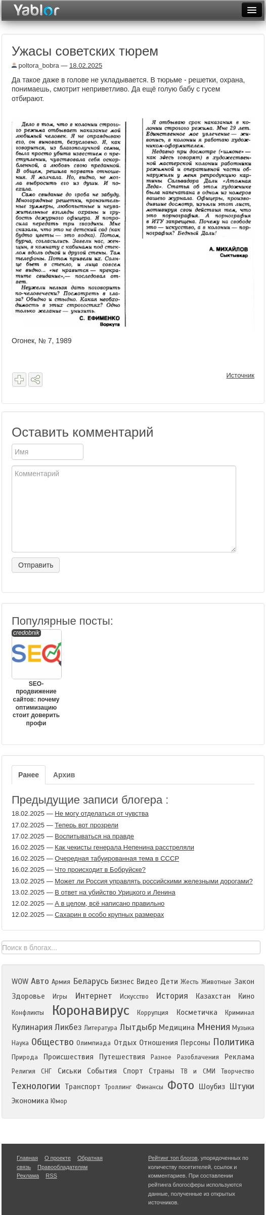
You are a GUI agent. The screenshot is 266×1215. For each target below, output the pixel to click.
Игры (60, 997)
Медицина (177, 1027)
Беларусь (90, 981)
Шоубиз (212, 1086)
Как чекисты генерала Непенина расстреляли (124, 847)
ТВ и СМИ (198, 1071)
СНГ (46, 1071)
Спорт (133, 1071)
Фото (180, 1085)
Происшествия (68, 1056)
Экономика (30, 1100)
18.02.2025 (85, 65)
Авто (40, 981)
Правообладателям (62, 1167)
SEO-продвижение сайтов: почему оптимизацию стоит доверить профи (36, 678)
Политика (233, 1042)
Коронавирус (90, 1010)
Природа (25, 1057)
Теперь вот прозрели (86, 825)
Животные (216, 982)
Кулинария (32, 1027)
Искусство (134, 997)
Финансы (149, 1087)
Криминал (239, 1013)
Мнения (213, 1027)
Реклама (239, 1056)
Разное (161, 1057)
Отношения (158, 1042)
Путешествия (122, 1056)
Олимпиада (93, 1043)
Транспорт (83, 1086)
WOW (20, 981)
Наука (20, 1043)
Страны (161, 1071)
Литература (100, 1028)
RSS (51, 1176)
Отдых (125, 1042)
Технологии (36, 1086)
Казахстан (213, 996)
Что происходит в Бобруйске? (100, 869)
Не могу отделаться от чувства (102, 813)
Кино (246, 996)
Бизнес (122, 981)
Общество (52, 1042)
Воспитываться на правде (94, 836)
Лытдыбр (138, 1027)
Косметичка (196, 1012)
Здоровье (28, 996)
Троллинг (118, 1087)
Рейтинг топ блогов (173, 1158)
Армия (61, 982)
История (172, 996)
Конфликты (28, 1013)
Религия (23, 1071)
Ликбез (68, 1027)
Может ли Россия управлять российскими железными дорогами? (153, 881)
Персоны (195, 1042)
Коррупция (152, 1013)
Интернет (93, 996)
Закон (244, 981)
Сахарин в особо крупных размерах (109, 914)
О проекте (58, 1158)
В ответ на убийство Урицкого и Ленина (115, 892)
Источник (241, 375)
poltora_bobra (35, 65)
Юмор (59, 1101)
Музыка (243, 1028)
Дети (169, 981)
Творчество (237, 1071)
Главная (27, 1158)
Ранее (28, 775)
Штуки (241, 1086)
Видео (147, 981)
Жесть (190, 982)
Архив (64, 775)
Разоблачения (198, 1057)
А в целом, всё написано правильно (109, 903)
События (102, 1071)
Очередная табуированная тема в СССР (117, 858)
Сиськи (69, 1071)
